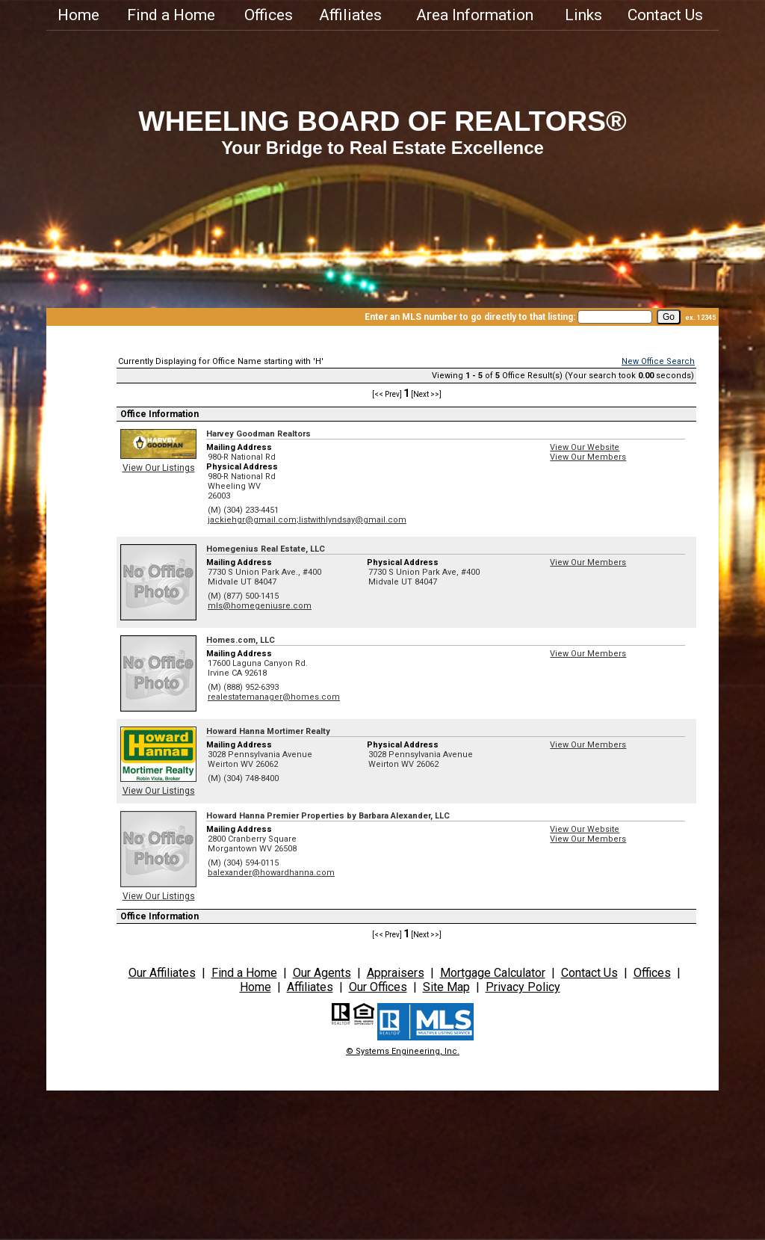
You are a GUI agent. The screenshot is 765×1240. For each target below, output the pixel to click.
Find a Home (171, 15)
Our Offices (378, 987)
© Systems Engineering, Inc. (402, 1051)
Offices (268, 15)
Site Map (446, 987)
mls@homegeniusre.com (260, 606)
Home (78, 15)
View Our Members (588, 457)
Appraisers (395, 973)
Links (583, 15)
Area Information (474, 15)
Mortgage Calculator (492, 973)
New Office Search (658, 361)
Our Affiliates (162, 973)
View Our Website (584, 447)
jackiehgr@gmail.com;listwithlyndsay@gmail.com (307, 520)
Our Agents (322, 973)
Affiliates (350, 15)
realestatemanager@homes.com (274, 697)
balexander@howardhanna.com (271, 872)
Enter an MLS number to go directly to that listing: (470, 317)
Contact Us (665, 15)
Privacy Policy (523, 987)
